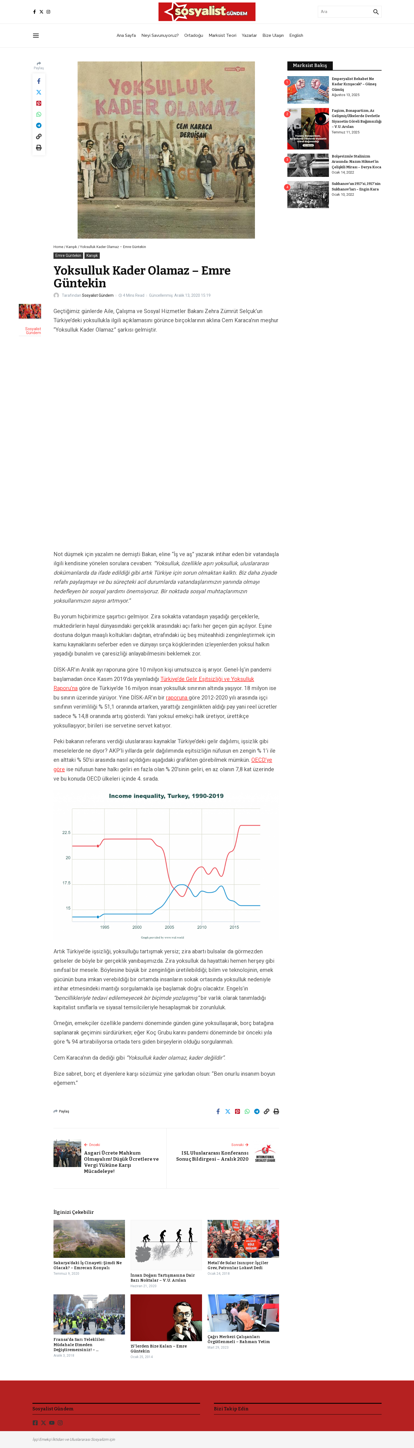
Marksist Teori (222, 35)
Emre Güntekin (68, 255)
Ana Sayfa (126, 35)
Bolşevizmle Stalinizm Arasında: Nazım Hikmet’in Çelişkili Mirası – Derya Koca (357, 161)
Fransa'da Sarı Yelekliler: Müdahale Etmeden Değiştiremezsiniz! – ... (79, 1344)
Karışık (71, 247)
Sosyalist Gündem (98, 295)
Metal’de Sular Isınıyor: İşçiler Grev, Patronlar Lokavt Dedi (238, 1265)
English (296, 35)
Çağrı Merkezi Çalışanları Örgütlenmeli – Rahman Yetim (239, 1339)
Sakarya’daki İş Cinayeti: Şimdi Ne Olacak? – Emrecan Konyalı (87, 1265)
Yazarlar (249, 35)
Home (58, 247)
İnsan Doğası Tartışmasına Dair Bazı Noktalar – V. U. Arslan (163, 1278)
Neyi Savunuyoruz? (160, 35)
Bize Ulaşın (273, 35)
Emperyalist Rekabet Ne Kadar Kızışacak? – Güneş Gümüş (354, 84)
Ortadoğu (193, 35)
